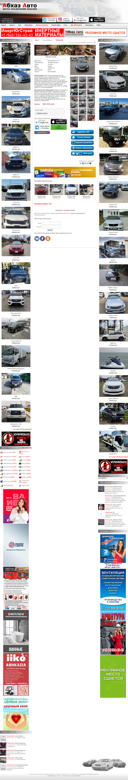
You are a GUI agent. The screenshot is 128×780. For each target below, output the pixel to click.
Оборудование (10, 473)
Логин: (40, 223)
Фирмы (25, 485)
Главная (3, 25)
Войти (99, 25)
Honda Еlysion (21, 759)
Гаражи (26, 470)
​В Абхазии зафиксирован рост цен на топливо (113, 508)
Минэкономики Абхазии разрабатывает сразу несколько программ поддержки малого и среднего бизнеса (115, 500)
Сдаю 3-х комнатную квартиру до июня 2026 (16, 753)
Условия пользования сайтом (89, 774)
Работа (26, 473)
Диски (26, 467)
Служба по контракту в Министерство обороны (15, 768)
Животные (8, 477)
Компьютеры (9, 481)
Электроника (9, 467)
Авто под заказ (9, 452)
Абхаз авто (52, 775)
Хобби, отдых (9, 460)
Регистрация (89, 25)
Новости (12, 25)
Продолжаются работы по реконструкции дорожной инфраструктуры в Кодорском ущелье (114, 490)
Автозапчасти (9, 456)
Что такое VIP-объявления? (22, 429)
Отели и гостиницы (42, 25)
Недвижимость (10, 470)
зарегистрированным (77, 213)
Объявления (28, 25)
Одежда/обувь (10, 463)
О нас (65, 25)
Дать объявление (76, 25)
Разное (8, 485)
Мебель (26, 477)
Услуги (26, 460)
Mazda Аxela (41, 190)
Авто (19, 25)
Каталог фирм (56, 25)
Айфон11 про (21, 737)
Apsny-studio (77, 775)
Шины (26, 463)
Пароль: (39, 227)
